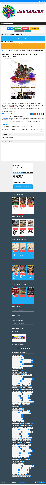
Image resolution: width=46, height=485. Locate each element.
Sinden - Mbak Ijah (25, 455)
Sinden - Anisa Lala (26, 432)
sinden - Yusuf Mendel (26, 392)
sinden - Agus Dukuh (16, 390)
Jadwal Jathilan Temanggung (18, 323)
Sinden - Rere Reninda (16, 466)
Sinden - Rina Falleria (16, 400)
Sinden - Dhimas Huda (16, 394)
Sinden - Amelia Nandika (16, 358)
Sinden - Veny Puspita (16, 402)
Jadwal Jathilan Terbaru (17, 326)
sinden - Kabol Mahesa (27, 402)
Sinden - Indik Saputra (16, 415)
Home (3, 50)
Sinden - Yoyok (23, 470)
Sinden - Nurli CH (27, 375)
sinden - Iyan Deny (26, 426)
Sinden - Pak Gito (24, 396)
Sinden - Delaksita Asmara (17, 364)
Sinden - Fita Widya (15, 449)
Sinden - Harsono (25, 449)
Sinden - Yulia (14, 472)
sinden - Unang (15, 430)
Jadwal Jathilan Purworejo (18, 321)
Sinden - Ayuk (24, 436)
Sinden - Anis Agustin (16, 432)
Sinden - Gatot (15, 413)
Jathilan (28, 173)
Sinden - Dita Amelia (15, 366)
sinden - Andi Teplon (16, 426)
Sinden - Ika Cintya (26, 394)
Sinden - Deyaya (15, 445)
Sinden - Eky (25, 411)
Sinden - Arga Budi (24, 434)
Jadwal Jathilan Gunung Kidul (11, 50)
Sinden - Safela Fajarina (16, 379)
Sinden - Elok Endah (24, 445)
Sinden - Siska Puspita (16, 419)
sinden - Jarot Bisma (24, 383)
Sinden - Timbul (26, 400)
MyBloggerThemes (21, 482)
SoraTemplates (8, 482)
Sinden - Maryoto (15, 453)
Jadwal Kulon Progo (19, 30)
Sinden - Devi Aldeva (25, 443)
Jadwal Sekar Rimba (17, 176)
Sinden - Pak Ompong (16, 398)
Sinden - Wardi (15, 470)
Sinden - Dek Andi (15, 443)
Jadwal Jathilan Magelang (18, 318)
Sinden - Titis (25, 468)
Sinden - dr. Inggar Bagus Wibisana (18, 373)
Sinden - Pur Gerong (26, 381)
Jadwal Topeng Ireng (17, 178)
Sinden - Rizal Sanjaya (16, 377)
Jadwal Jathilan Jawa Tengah (18, 313)
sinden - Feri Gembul (26, 390)
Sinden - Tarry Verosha (16, 375)
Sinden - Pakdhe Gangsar (16, 462)
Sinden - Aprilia (15, 434)
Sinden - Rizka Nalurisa (16, 360)
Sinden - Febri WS (27, 360)
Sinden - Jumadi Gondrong (17, 451)
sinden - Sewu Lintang (26, 428)
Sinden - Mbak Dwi (15, 455)
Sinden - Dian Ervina (15, 381)
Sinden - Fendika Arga (27, 362)
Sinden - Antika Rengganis (17, 409)
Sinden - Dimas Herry (16, 411)
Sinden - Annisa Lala (16, 407)
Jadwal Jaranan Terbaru (18, 175)
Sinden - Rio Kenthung (27, 466)
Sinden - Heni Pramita (25, 413)
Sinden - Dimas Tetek (16, 362)
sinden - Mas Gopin (15, 428)
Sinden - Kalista (28, 451)
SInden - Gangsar (24, 430)
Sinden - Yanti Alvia (27, 379)
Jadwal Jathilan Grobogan (18, 310)
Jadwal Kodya (28, 30)
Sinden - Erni (14, 447)
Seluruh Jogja (10, 28)
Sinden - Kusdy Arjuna (16, 356)
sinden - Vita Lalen (15, 392)
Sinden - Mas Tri (25, 453)
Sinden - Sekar (15, 383)
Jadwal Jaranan (18, 173)
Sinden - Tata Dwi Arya (16, 468)
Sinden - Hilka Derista (26, 366)
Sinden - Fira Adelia (23, 447)
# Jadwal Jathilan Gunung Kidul (10, 114)
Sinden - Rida (25, 398)
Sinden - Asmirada (15, 436)
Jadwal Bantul (25, 28)
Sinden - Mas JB (15, 396)
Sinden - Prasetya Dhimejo (17, 464)
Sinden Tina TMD (23, 472)
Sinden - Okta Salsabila (16, 417)
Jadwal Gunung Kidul (34, 28)
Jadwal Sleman (18, 28)
